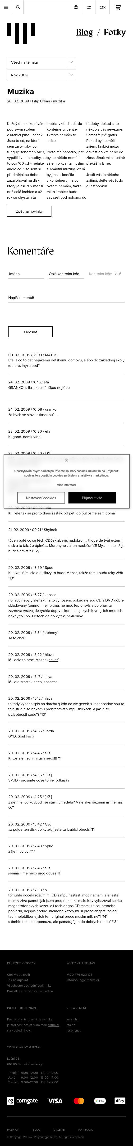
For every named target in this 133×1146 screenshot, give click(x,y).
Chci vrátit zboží (18, 974)
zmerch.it (73, 1019)
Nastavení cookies (41, 497)
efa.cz (71, 1025)
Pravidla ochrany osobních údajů (30, 991)
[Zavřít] (66, 460)
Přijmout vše (92, 497)
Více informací (66, 485)
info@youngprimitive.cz (83, 980)
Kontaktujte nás (81, 963)
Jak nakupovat (17, 980)
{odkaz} (53, 659)
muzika (59, 101)
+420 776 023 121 (79, 974)
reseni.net (74, 1030)
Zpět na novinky (29, 211)
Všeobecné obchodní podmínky (29, 985)
